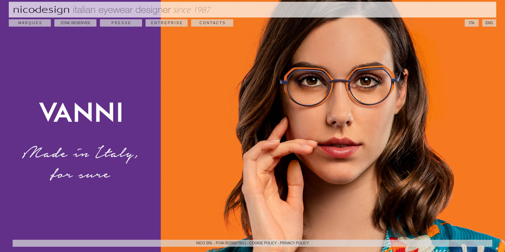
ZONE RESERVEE (75, 23)
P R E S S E (121, 23)
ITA (471, 23)
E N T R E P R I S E (166, 23)
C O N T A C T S (212, 23)
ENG (489, 23)
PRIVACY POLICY (294, 243)
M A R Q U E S (29, 23)
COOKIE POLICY (263, 243)
